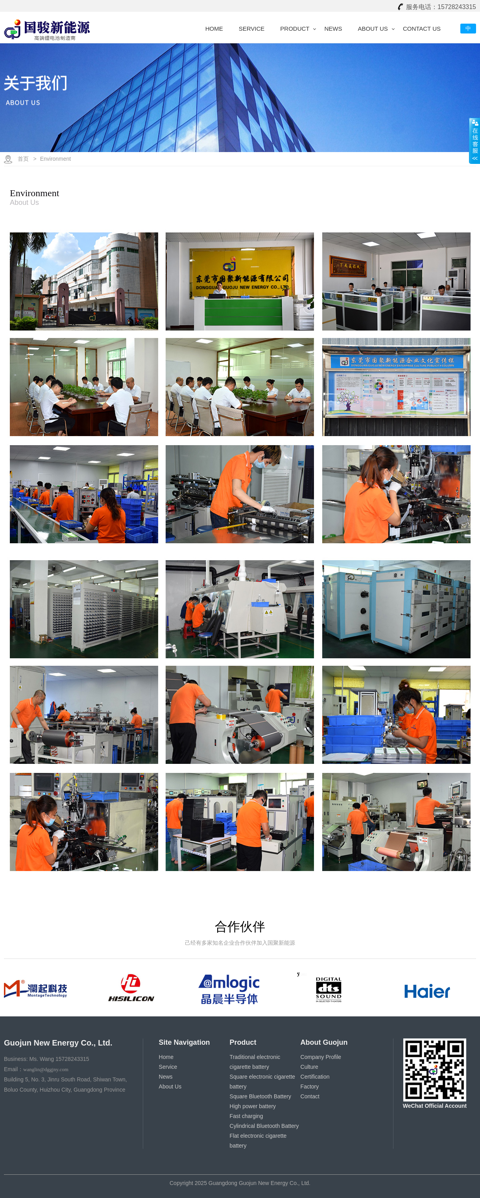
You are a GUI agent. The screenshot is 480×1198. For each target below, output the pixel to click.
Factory (310, 1086)
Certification (315, 1077)
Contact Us (422, 28)
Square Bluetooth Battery (260, 1096)
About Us (373, 28)
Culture (309, 1067)
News (333, 28)
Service (252, 28)
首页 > (27, 159)
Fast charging (246, 1116)
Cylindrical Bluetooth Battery (264, 1126)
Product (294, 28)
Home (214, 28)
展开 (474, 140)
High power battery (253, 1106)
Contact (310, 1096)
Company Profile (321, 1057)
